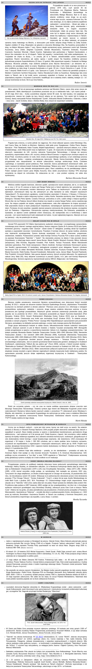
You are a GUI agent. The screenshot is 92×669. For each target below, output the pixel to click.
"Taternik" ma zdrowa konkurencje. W (21, 637)
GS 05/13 (39, 637)
